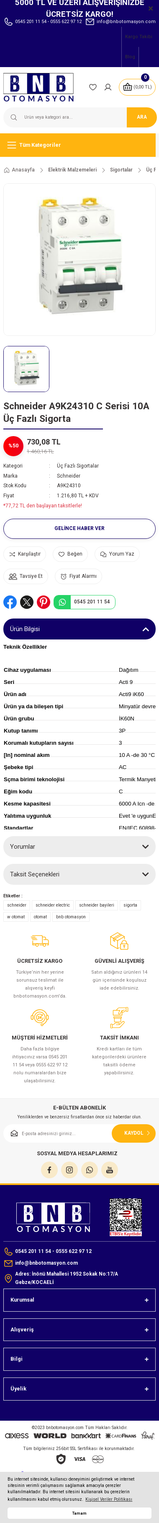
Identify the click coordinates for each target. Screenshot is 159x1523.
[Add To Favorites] (70, 554)
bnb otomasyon (71, 917)
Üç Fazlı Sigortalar (78, 466)
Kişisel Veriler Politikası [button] (108, 1499)
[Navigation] (79, 145)
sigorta (130, 905)
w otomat (16, 917)
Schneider (68, 476)
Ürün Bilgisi (25, 629)
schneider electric (53, 905)
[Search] (79, 117)
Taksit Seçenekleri (34, 874)
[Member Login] (108, 87)
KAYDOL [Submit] (138, 1133)
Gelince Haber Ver (79, 528)
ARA (142, 117)
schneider (16, 905)
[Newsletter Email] (79, 1133)
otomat (40, 917)
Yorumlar (22, 846)
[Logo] (42, 87)
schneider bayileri (96, 905)
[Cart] (137, 87)
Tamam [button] (79, 1513)
